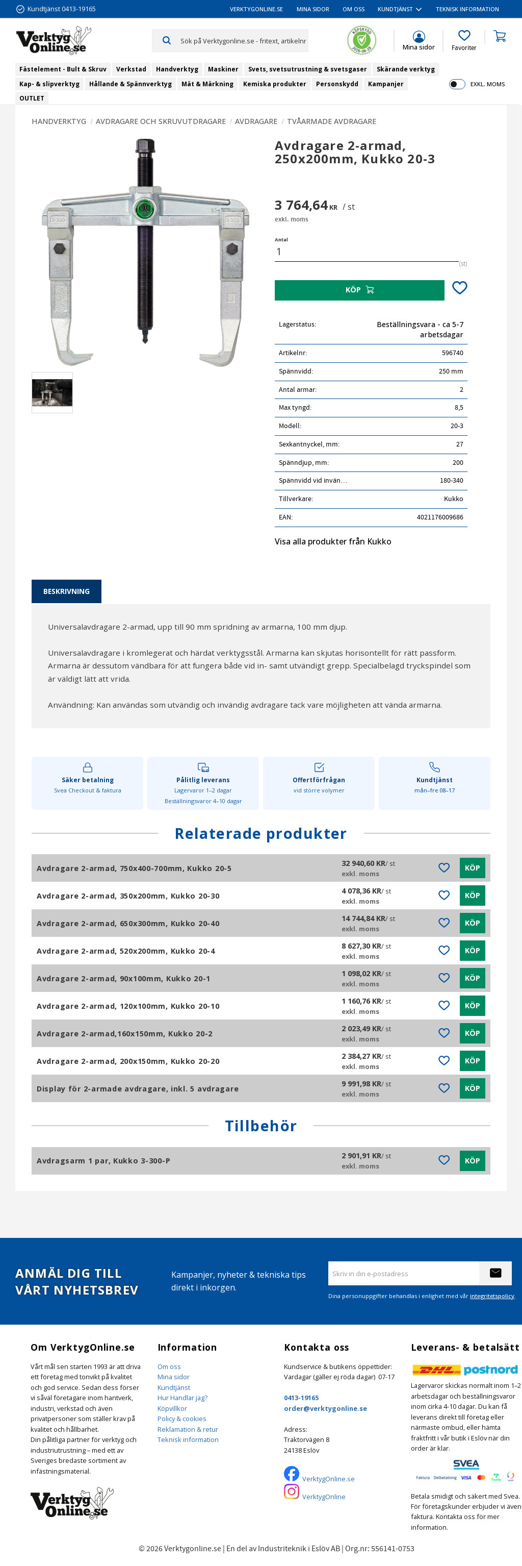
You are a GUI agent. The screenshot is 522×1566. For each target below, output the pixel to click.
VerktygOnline (324, 1496)
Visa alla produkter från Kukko (333, 541)
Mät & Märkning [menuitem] (207, 84)
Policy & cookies (182, 1418)
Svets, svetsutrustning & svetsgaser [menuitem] (307, 69)
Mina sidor (174, 1376)
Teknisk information (188, 1439)
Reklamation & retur (188, 1429)
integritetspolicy (492, 1296)
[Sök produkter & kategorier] (244, 40)
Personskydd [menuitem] (337, 84)
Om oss (169, 1366)
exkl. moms (488, 84)
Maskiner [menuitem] (223, 69)
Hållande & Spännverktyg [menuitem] (130, 84)
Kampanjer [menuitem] (386, 84)
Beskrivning (66, 591)
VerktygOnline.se (328, 1478)
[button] (464, 41)
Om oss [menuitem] (353, 9)
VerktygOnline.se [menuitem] (256, 9)
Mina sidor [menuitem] (313, 9)
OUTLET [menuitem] (31, 98)
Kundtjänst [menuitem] (395, 9)
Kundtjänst (174, 1387)
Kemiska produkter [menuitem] (274, 84)
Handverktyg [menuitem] (177, 69)
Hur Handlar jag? (182, 1397)
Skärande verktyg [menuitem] (406, 69)
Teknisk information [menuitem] (467, 9)
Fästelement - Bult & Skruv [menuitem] (63, 69)
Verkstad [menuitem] (131, 69)
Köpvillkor (172, 1408)
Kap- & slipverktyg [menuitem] (49, 84)
